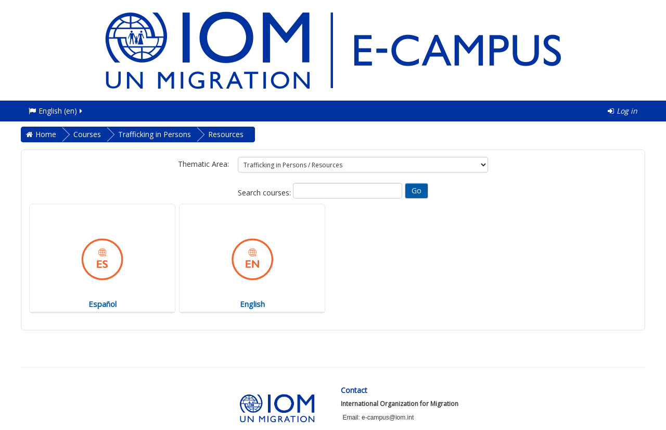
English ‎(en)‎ (56, 111)
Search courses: (265, 193)
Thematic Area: (203, 164)
